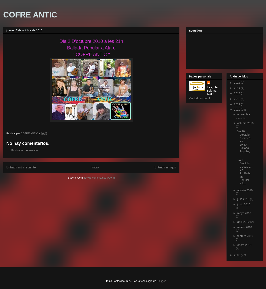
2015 (237, 82)
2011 (237, 104)
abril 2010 (243, 221)
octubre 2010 (245, 123)
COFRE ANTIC (30, 14)
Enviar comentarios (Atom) (99, 177)
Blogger (161, 280)
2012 (237, 99)
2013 (237, 93)
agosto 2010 (245, 190)
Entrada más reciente (21, 167)
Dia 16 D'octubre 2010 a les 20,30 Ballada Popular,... (244, 143)
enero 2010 (244, 244)
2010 (237, 109)
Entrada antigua (165, 167)
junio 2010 (243, 204)
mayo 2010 (244, 213)
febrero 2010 (245, 236)
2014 (237, 88)
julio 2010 (243, 199)
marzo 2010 (244, 227)
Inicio (95, 167)
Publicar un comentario (24, 150)
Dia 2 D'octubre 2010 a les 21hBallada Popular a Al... (244, 172)
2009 (237, 255)
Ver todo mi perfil (199, 98)
